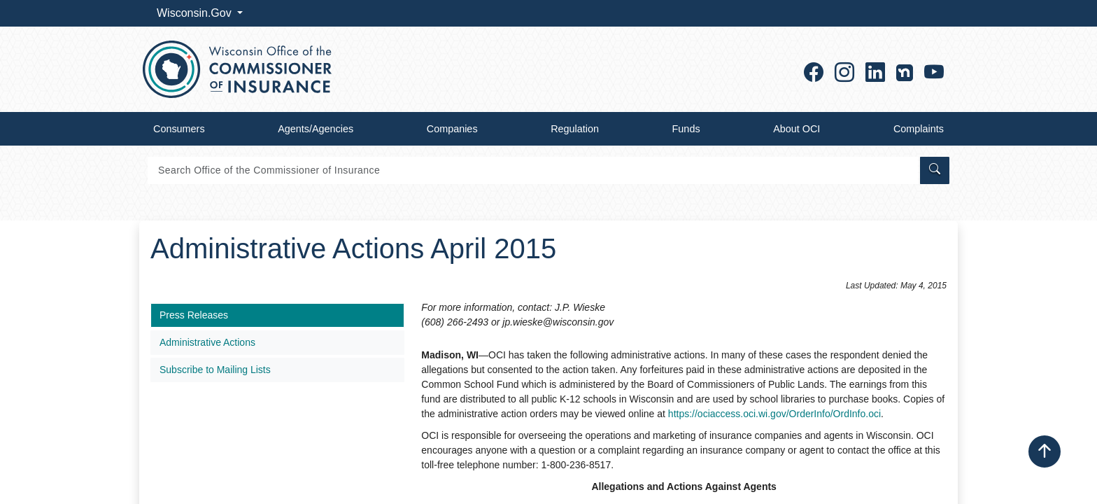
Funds (686, 128)
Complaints (918, 128)
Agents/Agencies (315, 128)
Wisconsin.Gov (195, 13)
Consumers (179, 128)
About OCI (796, 128)
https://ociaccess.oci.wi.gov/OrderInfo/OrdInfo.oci (774, 413)
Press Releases (194, 315)
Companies (452, 128)
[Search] (533, 170)
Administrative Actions (207, 342)
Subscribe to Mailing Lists (215, 369)
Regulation (575, 128)
